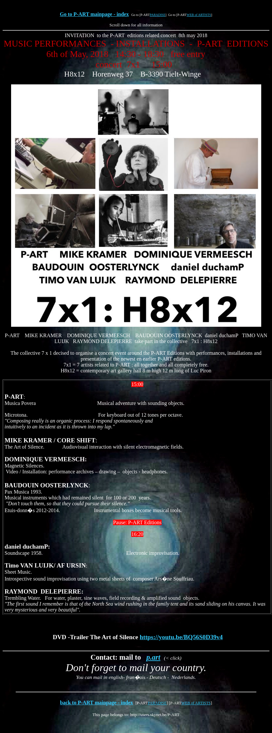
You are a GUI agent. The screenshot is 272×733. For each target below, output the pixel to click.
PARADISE (158, 15)
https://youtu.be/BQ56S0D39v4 (181, 637)
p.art (153, 657)
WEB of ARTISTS (198, 15)
